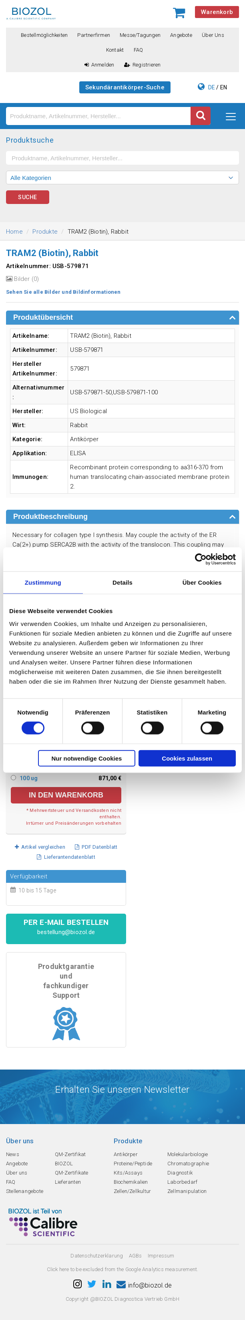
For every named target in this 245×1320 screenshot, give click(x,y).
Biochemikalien (131, 1182)
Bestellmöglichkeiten (44, 35)
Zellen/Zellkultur (132, 1191)
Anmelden (99, 65)
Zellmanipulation (187, 1191)
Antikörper (126, 1154)
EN (223, 87)
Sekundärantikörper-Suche (125, 87)
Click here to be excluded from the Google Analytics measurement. (123, 1269)
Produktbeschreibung (50, 517)
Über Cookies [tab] (202, 582)
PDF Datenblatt (96, 847)
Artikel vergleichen (40, 847)
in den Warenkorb (66, 795)
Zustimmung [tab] (43, 582)
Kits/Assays (128, 1173)
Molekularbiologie (187, 1154)
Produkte (45, 231)
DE (211, 87)
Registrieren (142, 65)
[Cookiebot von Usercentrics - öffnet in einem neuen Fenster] (201, 559)
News (12, 1154)
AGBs (135, 1256)
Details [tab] (122, 582)
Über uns (213, 35)
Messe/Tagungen (140, 35)
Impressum (161, 1256)
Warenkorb (217, 12)
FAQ (138, 50)
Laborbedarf (182, 1182)
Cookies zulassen (187, 758)
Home (14, 231)
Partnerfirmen (93, 35)
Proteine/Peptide (133, 1164)
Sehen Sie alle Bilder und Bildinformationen (63, 292)
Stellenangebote (24, 1191)
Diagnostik (180, 1173)
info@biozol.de (144, 1285)
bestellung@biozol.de (66, 932)
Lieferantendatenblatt (66, 857)
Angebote (181, 35)
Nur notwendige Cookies (87, 758)
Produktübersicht (43, 317)
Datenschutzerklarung (96, 1256)
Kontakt (115, 50)
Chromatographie (188, 1164)
